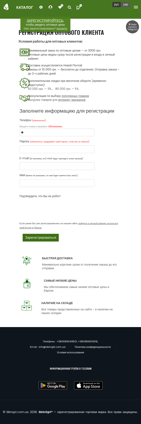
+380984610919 (88, 341)
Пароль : (55, 141)
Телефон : (33, 120)
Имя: (49, 175)
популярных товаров (75, 96)
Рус (116, 4)
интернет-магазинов (71, 100)
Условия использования (70, 352)
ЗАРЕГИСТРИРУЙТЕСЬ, (45, 20)
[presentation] (51, 206)
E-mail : (51, 158)
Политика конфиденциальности (93, 347)
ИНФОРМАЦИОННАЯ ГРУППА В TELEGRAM (70, 368)
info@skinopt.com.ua (52, 347)
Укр (125, 4)
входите (62, 28)
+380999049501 (67, 341)
